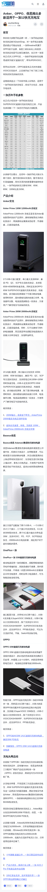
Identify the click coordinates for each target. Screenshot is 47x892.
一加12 (29, 886)
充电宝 (9, 886)
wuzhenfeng (13, 23)
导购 (18, 25)
